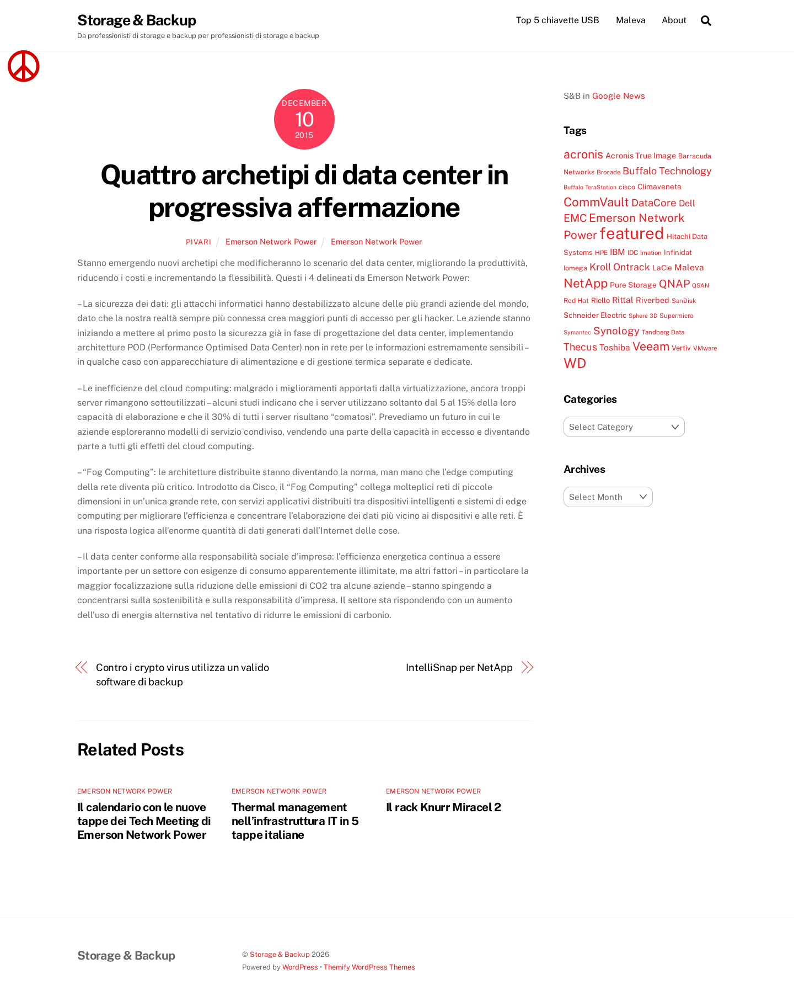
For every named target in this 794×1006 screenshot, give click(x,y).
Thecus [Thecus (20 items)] (580, 347)
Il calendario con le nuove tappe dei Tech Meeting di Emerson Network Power (144, 821)
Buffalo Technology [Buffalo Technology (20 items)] (667, 171)
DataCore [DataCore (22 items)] (654, 202)
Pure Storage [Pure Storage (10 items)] (633, 284)
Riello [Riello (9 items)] (600, 300)
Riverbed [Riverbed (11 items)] (652, 300)
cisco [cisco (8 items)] (627, 187)
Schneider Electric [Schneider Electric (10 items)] (595, 315)
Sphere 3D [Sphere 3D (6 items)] (643, 316)
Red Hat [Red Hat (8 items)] (576, 300)
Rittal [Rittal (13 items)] (623, 300)
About (674, 20)
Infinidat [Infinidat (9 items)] (678, 252)
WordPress (300, 968)
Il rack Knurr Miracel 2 (443, 808)
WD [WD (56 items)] (575, 363)
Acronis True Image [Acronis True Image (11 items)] (640, 156)
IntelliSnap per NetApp (459, 667)
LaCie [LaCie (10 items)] (662, 268)
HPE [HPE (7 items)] (601, 253)
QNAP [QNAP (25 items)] (674, 283)
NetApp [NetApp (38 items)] (586, 283)
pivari (198, 242)
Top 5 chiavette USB (557, 20)
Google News (618, 95)
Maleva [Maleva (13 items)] (689, 268)
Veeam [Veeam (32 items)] (650, 347)
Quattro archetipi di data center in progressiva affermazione (304, 190)
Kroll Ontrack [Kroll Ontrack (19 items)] (619, 267)
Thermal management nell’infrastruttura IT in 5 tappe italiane (295, 821)
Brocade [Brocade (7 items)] (608, 172)
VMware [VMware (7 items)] (705, 349)
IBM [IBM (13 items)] (617, 252)
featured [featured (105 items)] (631, 233)
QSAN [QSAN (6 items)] (700, 285)
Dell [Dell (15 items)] (687, 203)
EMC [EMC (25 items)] (575, 218)
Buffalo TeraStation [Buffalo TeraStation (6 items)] (590, 187)
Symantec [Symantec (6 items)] (577, 332)
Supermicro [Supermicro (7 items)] (676, 316)
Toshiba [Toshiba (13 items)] (614, 348)
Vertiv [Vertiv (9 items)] (681, 348)
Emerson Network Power (271, 241)
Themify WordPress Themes (369, 968)
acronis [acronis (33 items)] (583, 155)
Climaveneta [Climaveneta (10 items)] (659, 187)
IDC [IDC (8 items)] (632, 252)
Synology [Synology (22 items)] (616, 330)
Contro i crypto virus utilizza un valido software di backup (182, 675)
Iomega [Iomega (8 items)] (575, 268)
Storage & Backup (280, 955)
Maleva (631, 20)
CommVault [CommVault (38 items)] (596, 202)
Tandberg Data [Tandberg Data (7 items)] (663, 332)
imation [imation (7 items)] (651, 253)
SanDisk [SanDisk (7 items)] (684, 301)
